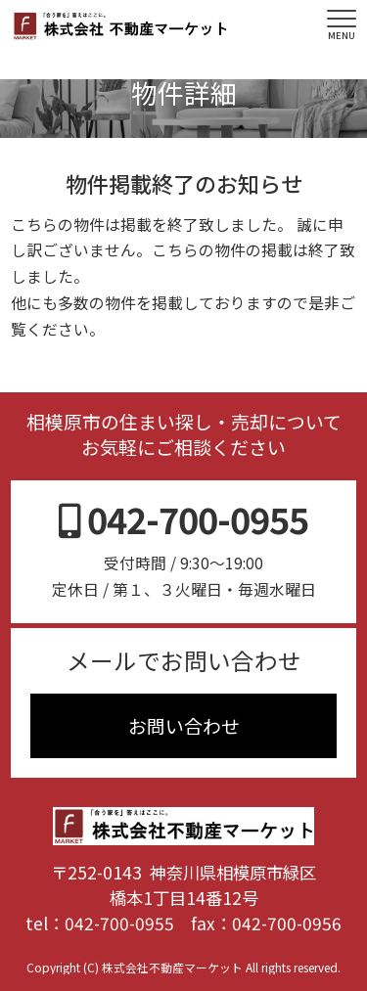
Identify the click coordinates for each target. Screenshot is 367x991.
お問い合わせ (184, 725)
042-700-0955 (119, 923)
